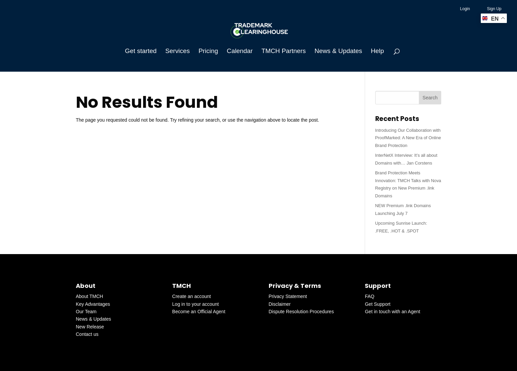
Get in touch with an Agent (392, 311)
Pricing (208, 51)
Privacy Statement (288, 296)
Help (377, 51)
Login (465, 8)
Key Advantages (93, 304)
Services (177, 51)
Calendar (240, 51)
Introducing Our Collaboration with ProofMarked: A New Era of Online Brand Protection (408, 138)
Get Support (377, 304)
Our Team (86, 311)
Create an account (191, 296)
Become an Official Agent (198, 311)
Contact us (87, 334)
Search (430, 97)
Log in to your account (195, 304)
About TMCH (89, 296)
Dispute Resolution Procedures (301, 311)
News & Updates (338, 51)
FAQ (369, 296)
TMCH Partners (284, 51)
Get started (140, 51)
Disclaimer (280, 304)
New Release (90, 326)
